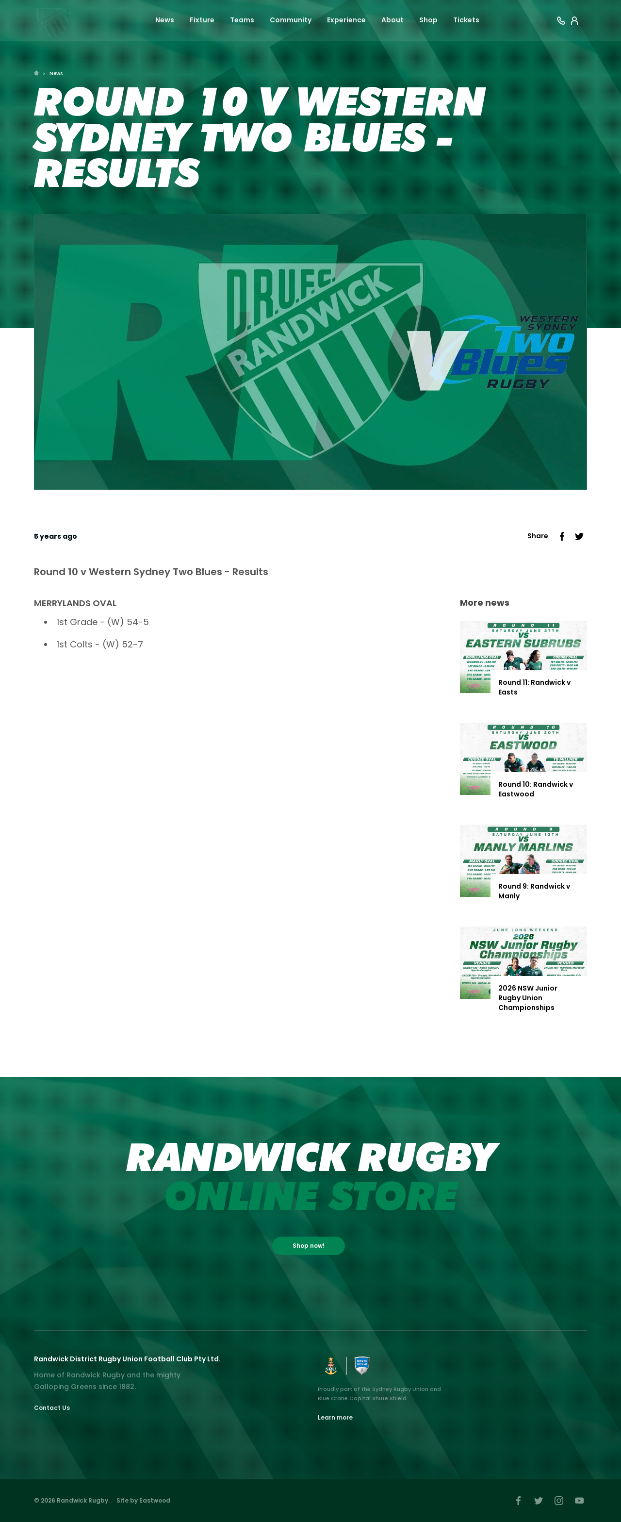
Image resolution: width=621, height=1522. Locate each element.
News (56, 73)
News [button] (164, 20)
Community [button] (290, 20)
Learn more (335, 1417)
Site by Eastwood (143, 1500)
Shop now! (309, 1245)
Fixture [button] (202, 20)
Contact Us (52, 1408)
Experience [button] (346, 20)
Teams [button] (242, 20)
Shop (428, 20)
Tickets (466, 20)
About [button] (392, 20)
